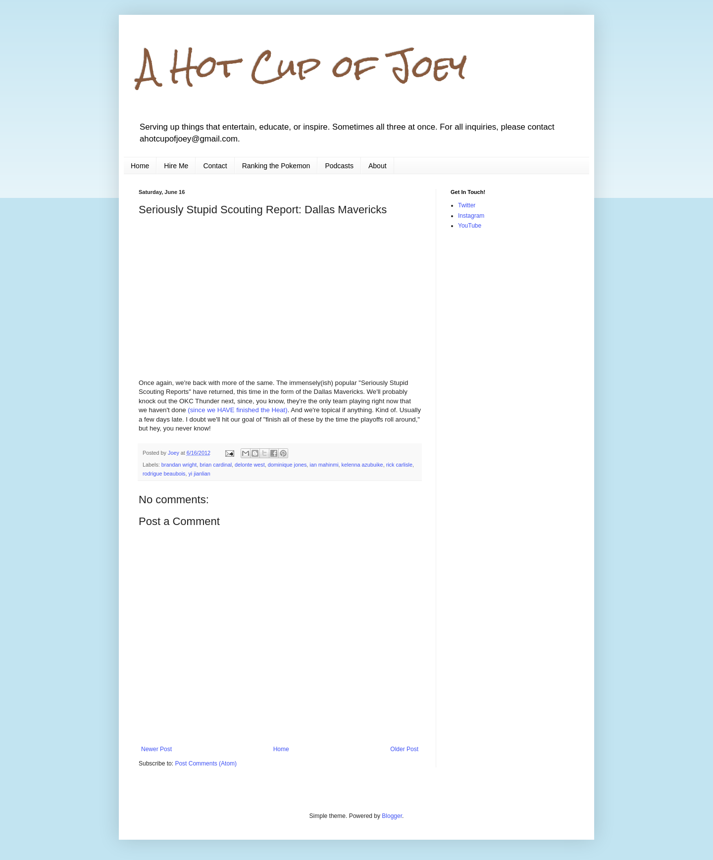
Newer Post (156, 749)
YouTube (469, 225)
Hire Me (176, 166)
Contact (215, 166)
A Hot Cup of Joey (303, 66)
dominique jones (287, 465)
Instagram (471, 215)
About (377, 166)
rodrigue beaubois (164, 474)
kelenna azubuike (362, 465)
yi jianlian (199, 474)
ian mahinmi (323, 465)
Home (140, 166)
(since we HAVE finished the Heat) (237, 410)
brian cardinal (216, 465)
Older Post (404, 749)
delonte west (250, 465)
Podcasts (339, 166)
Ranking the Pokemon (276, 166)
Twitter (466, 205)
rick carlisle (399, 465)
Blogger (392, 815)
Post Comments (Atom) (206, 763)
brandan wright (179, 465)
